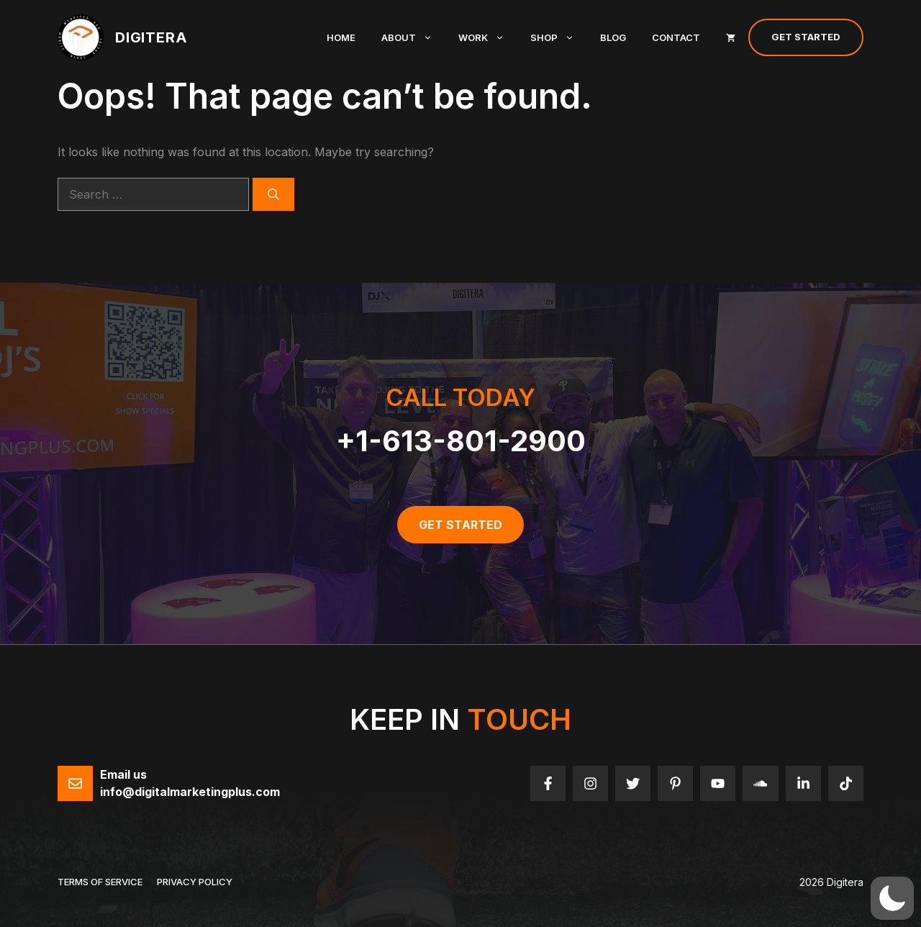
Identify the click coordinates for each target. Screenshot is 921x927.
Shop (558, 37)
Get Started (805, 36)
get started (460, 524)
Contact (676, 37)
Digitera (151, 37)
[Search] (273, 194)
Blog (613, 37)
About (413, 37)
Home (341, 37)
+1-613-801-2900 (461, 440)
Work (487, 37)
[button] (892, 898)
